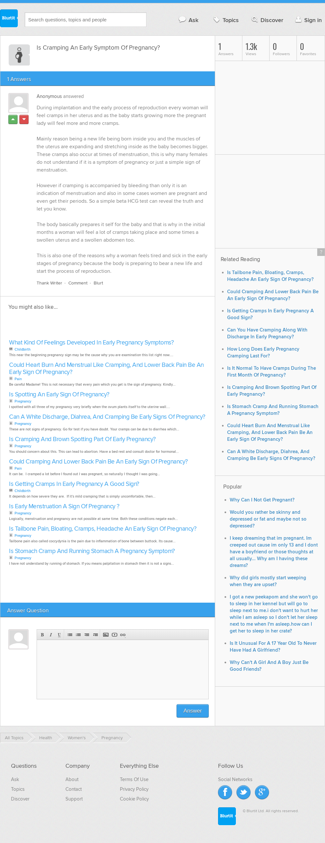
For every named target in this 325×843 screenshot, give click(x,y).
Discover (267, 20)
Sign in (308, 20)
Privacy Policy (134, 789)
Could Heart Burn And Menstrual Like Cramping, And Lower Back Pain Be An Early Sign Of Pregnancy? (106, 368)
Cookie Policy (134, 799)
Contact (73, 789)
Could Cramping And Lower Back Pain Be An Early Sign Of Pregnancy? (98, 461)
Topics (225, 20)
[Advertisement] (82, 326)
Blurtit (9, 19)
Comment (77, 283)
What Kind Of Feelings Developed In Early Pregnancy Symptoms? (91, 342)
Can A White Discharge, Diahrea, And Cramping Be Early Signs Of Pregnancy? (107, 417)
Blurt (98, 283)
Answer (192, 711)
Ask (188, 20)
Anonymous (49, 96)
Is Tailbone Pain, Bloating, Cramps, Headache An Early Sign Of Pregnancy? (102, 529)
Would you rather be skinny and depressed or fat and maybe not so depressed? (268, 519)
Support (74, 799)
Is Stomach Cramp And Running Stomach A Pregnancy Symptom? (92, 551)
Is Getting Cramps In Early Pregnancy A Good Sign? (74, 484)
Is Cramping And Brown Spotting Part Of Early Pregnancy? (82, 439)
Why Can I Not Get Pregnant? (262, 500)
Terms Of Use (134, 779)
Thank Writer (49, 283)
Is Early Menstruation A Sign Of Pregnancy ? (64, 506)
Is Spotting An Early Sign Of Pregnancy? (59, 394)
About (71, 779)
